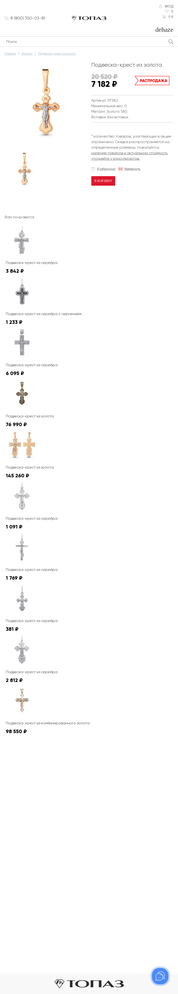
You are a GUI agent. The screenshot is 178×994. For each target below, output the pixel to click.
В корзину (103, 181)
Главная (10, 53)
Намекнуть (132, 169)
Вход (169, 6)
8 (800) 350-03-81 (27, 18)
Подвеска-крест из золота (57, 53)
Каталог (27, 53)
